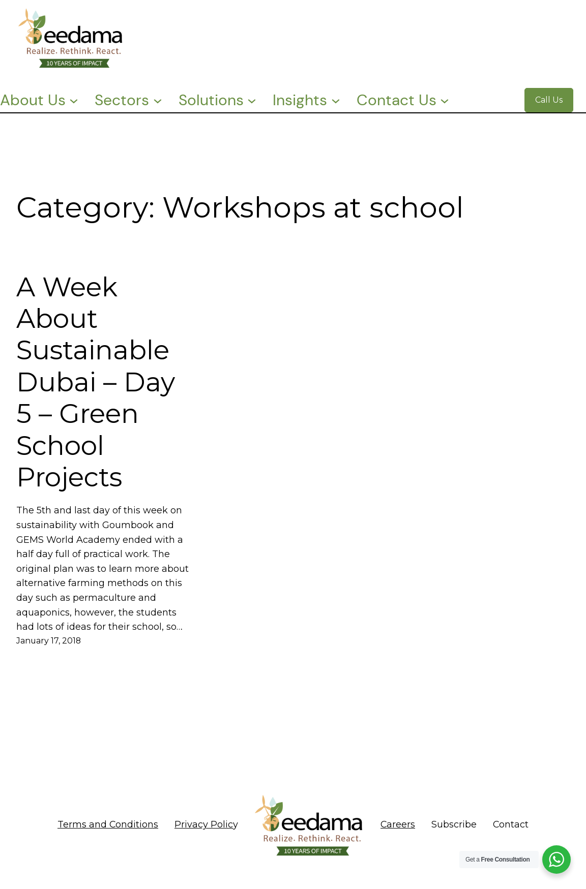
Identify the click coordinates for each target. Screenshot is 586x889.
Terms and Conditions (107, 824)
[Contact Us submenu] (444, 100)
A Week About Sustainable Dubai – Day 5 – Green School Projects (95, 382)
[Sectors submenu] (157, 100)
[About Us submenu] (73, 100)
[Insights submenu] (335, 100)
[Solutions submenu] (251, 100)
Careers (397, 824)
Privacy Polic (203, 824)
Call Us (549, 100)
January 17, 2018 (48, 641)
